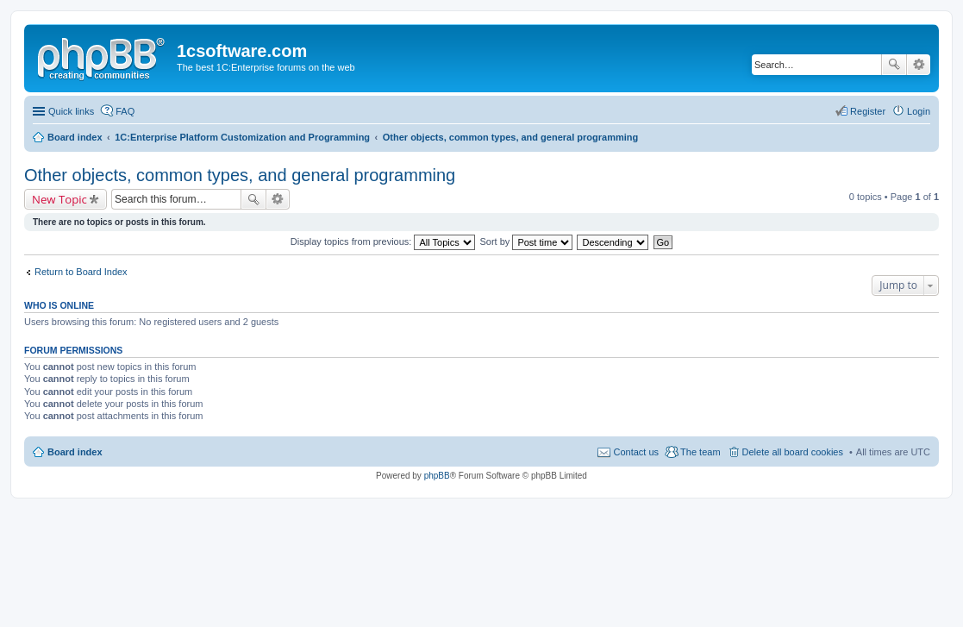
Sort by (526, 241)
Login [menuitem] (918, 111)
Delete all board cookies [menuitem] (792, 452)
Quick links (71, 111)
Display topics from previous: (383, 241)
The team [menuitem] (700, 452)
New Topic (59, 199)
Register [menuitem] (867, 111)
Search (894, 64)
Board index (75, 452)
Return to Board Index (81, 271)
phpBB (437, 475)
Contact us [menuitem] (636, 452)
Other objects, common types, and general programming (239, 175)
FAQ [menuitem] (125, 111)
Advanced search (918, 64)
